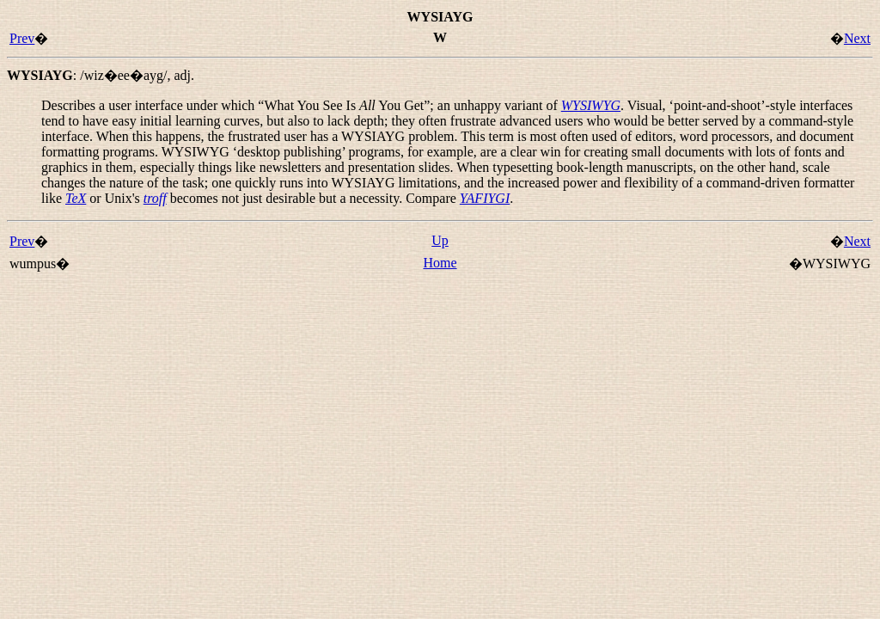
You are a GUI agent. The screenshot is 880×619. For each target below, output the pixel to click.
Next (857, 38)
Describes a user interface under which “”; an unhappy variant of (301, 105)
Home (439, 262)
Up (440, 240)
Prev (21, 38)
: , (100, 75)
